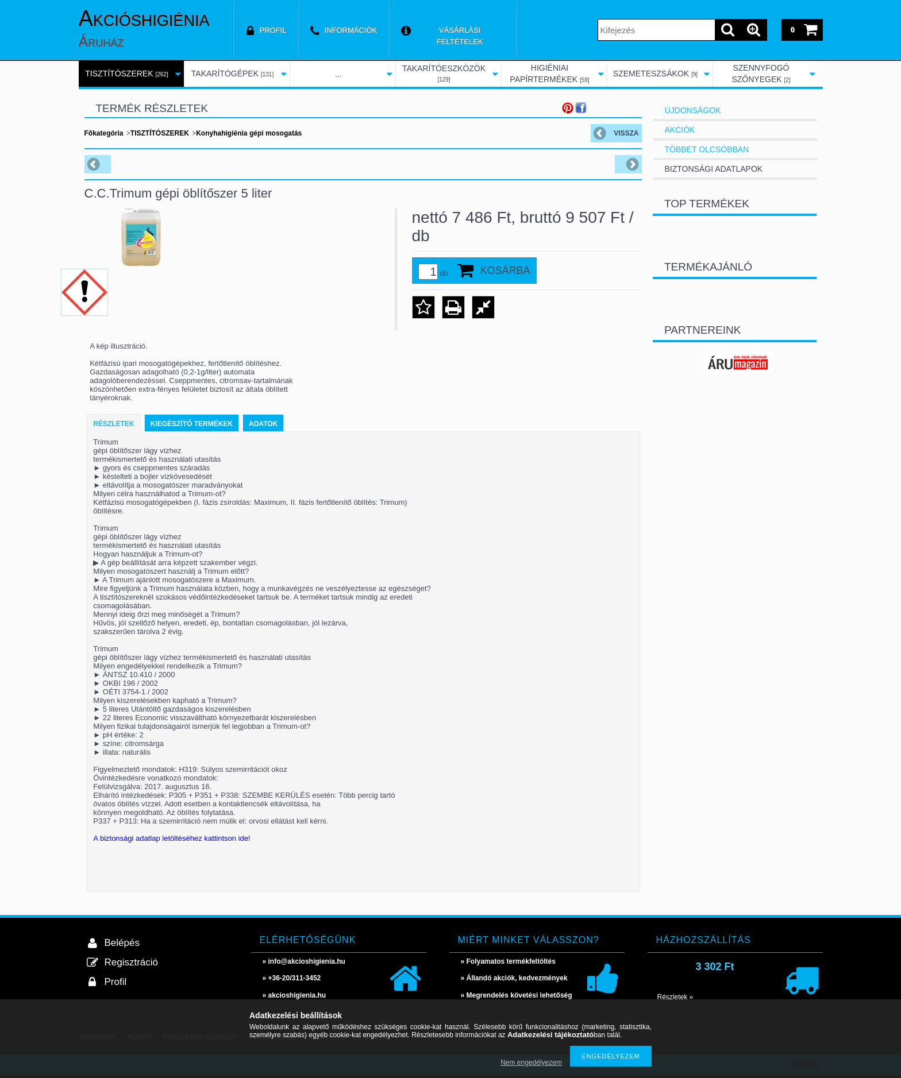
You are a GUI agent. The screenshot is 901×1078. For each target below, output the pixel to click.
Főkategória (104, 133)
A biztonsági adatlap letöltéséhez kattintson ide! (171, 838)
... (338, 74)
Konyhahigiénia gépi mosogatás (249, 133)
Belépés (122, 942)
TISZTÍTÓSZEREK (126, 73)
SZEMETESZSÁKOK (655, 73)
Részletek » (675, 997)
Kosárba (505, 270)
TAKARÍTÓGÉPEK (232, 73)
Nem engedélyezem (531, 1062)
